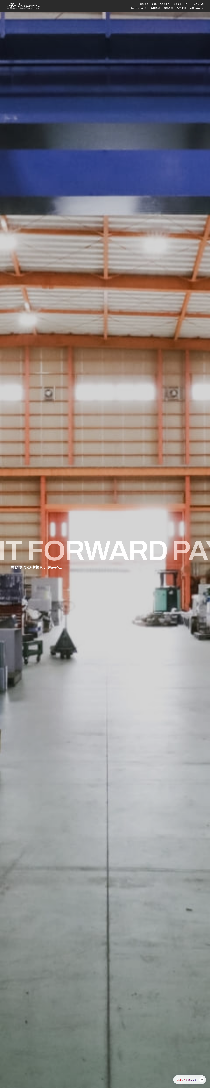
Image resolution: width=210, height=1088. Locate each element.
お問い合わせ (197, 8)
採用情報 (178, 4)
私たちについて (139, 8)
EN (202, 4)
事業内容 (168, 8)
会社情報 (155, 8)
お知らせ (144, 4)
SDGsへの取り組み (161, 4)
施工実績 (181, 8)
